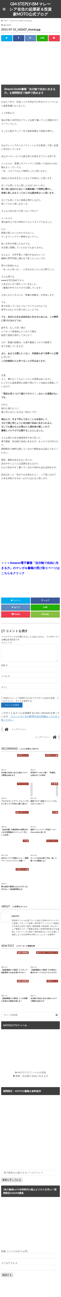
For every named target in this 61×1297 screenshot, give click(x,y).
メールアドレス (9, 1262)
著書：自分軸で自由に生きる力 (31, 1075)
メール (5, 676)
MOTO (15, 916)
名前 (4, 665)
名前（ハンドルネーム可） (15, 1251)
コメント (6, 642)
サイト (4, 687)
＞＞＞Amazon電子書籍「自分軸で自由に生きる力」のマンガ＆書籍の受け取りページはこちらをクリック (30, 568)
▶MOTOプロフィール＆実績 (30, 1072)
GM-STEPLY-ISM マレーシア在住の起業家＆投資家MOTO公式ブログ (30, 9)
